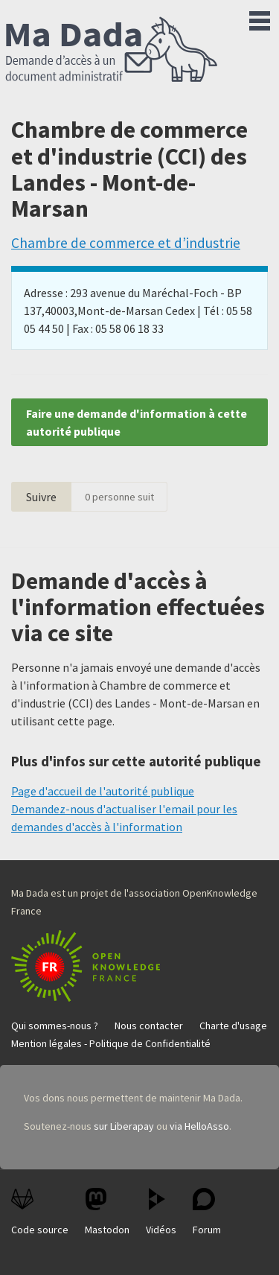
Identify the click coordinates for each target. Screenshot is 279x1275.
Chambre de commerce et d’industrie (125, 243)
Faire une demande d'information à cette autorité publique (136, 422)
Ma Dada (111, 50)
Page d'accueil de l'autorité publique (102, 790)
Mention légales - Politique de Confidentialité (111, 1043)
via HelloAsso (199, 1126)
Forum (207, 1212)
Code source (39, 1212)
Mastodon (107, 1212)
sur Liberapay (124, 1126)
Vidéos (161, 1212)
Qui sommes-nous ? (54, 1025)
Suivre (41, 496)
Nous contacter (149, 1025)
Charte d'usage (233, 1025)
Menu (259, 18)
